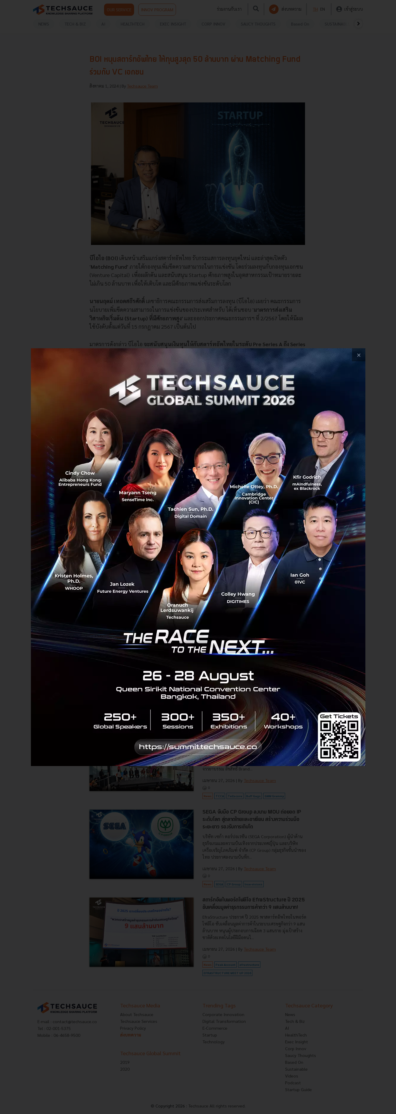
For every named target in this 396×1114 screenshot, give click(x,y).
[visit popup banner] (198, 557)
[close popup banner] (358, 355)
